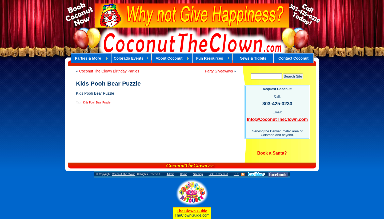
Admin (170, 174)
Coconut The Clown (123, 174)
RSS (236, 174)
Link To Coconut (218, 174)
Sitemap (198, 174)
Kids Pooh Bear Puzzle (96, 102)
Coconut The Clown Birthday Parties (109, 71)
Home (183, 174)
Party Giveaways (219, 71)
